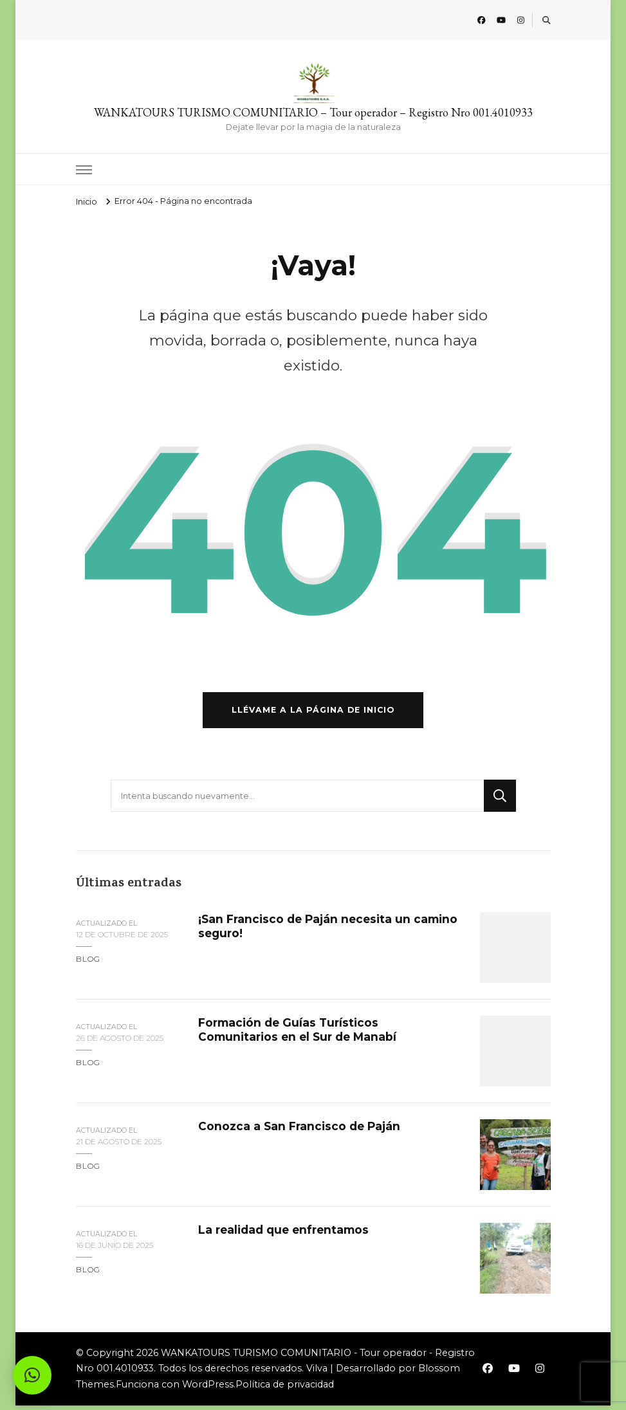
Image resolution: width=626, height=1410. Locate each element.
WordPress (208, 1389)
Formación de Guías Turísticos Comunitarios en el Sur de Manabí (300, 1033)
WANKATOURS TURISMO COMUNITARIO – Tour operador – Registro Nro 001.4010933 (313, 112)
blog (88, 963)
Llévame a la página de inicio (313, 714)
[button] (32, 1375)
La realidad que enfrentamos (287, 1233)
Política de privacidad (284, 1389)
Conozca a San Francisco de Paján (300, 1130)
